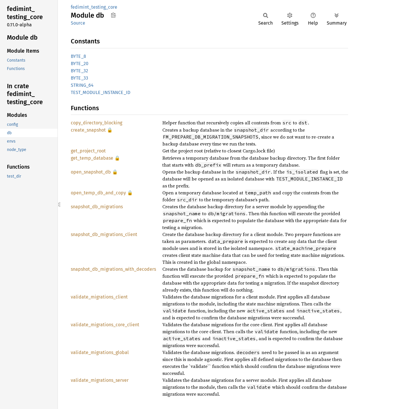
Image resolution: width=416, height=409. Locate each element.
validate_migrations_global (100, 352)
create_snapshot (88, 130)
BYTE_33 (79, 78)
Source (78, 23)
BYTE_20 (79, 63)
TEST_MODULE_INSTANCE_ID (100, 92)
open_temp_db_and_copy (98, 193)
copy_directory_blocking (96, 123)
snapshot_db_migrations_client (104, 234)
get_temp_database (92, 158)
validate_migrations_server (100, 380)
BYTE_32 (79, 70)
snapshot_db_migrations (97, 206)
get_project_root (88, 151)
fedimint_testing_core (94, 7)
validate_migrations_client (99, 297)
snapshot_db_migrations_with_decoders (113, 269)
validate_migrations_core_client (105, 324)
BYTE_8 (78, 56)
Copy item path (113, 15)
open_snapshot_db (91, 172)
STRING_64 (82, 85)
